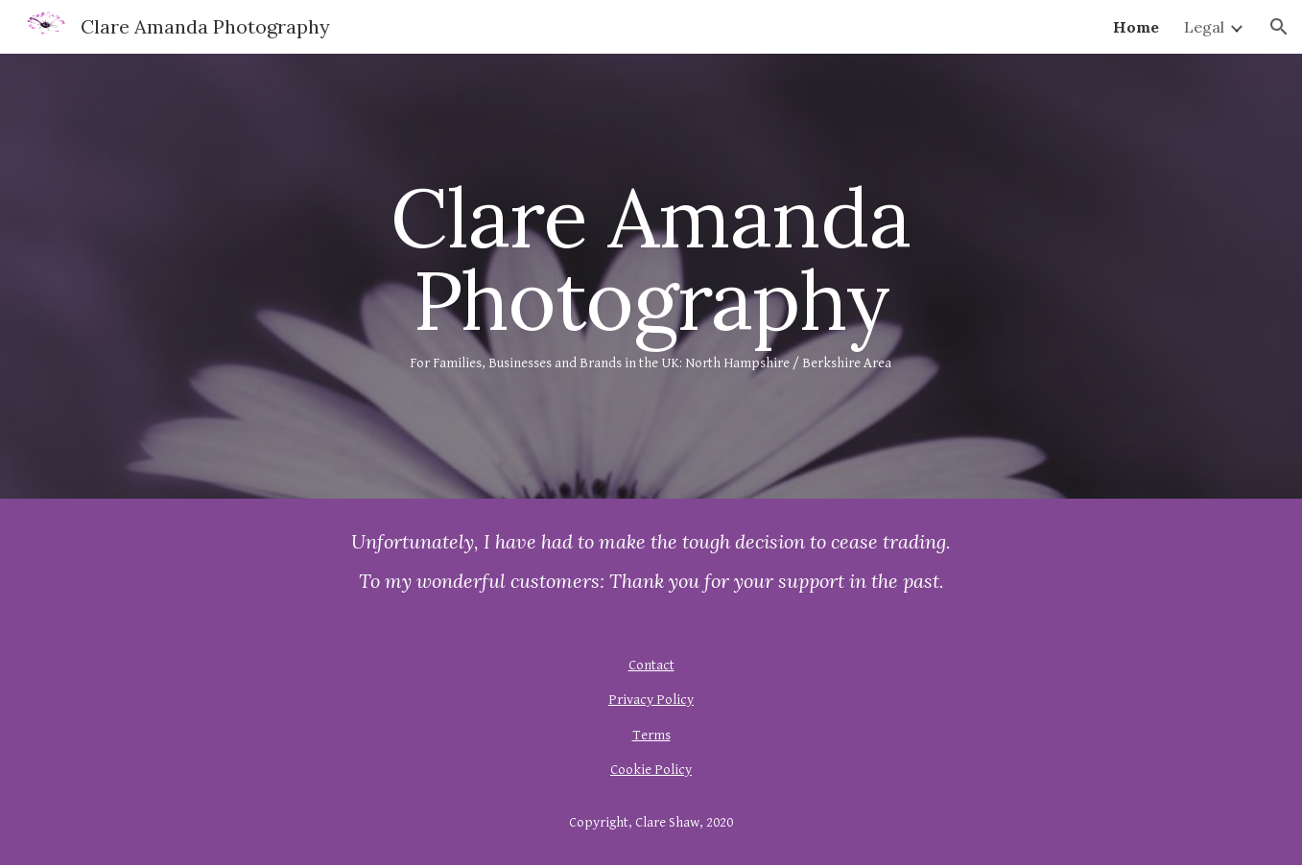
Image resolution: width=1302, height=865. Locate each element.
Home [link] (1136, 26)
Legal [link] (1204, 26)
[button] (1279, 27)
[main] (651, 276)
